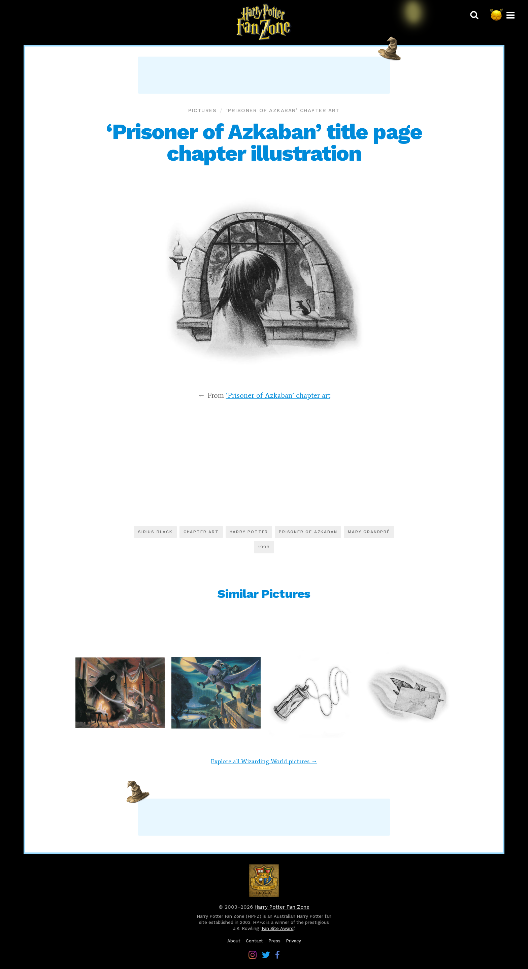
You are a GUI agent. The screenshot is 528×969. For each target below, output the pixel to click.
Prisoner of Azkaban (308, 531)
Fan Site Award (278, 928)
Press (274, 940)
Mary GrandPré (369, 531)
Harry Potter (249, 531)
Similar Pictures (264, 594)
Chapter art (201, 531)
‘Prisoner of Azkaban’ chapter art (283, 110)
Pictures (202, 110)
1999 (264, 547)
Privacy (293, 940)
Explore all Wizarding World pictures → (264, 761)
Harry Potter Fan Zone (282, 907)
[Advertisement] (264, 75)
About (233, 940)
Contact (254, 940)
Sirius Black (155, 531)
